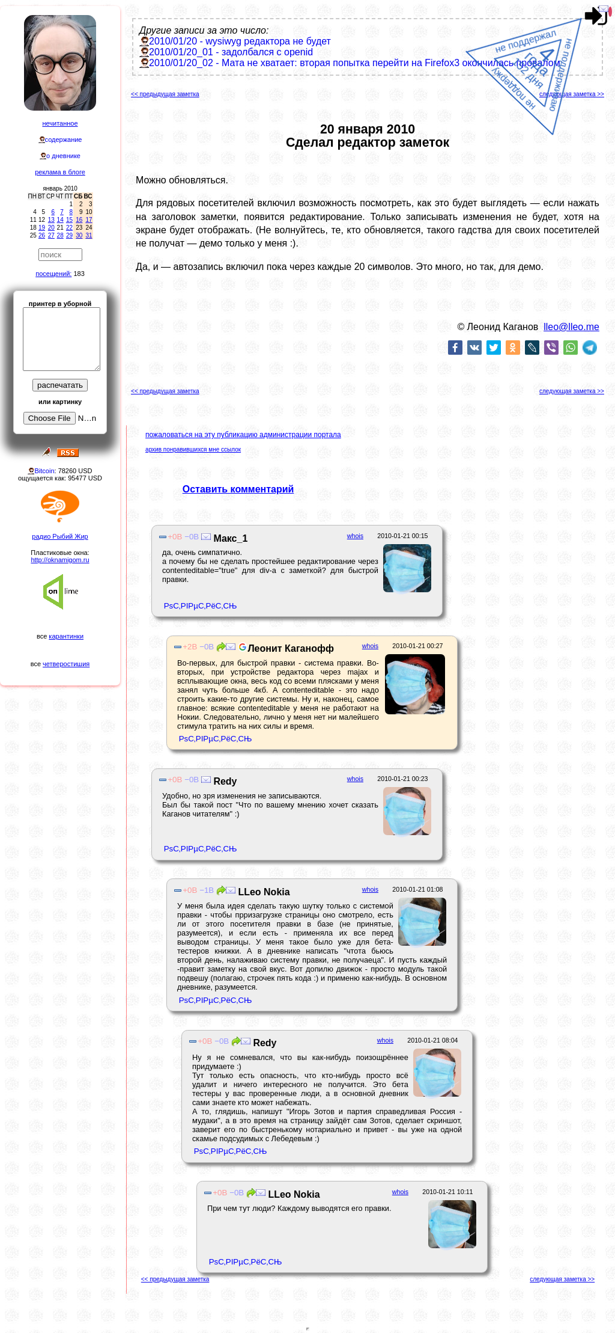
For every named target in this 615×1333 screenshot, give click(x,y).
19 (41, 227)
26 (41, 235)
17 (88, 219)
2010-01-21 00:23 (402, 778)
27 (51, 235)
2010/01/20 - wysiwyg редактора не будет (240, 41)
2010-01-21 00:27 (417, 645)
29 (69, 235)
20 (51, 227)
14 (60, 219)
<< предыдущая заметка (165, 94)
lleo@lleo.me (571, 327)
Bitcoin (44, 470)
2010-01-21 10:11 (447, 1191)
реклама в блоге (60, 172)
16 (79, 219)
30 (79, 235)
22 (69, 227)
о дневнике (63, 155)
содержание (63, 139)
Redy (224, 781)
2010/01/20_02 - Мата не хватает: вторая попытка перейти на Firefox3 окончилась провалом (354, 63)
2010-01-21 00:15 (402, 535)
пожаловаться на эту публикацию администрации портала (243, 435)
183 (78, 273)
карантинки (66, 636)
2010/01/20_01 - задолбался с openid (231, 52)
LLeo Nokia (262, 892)
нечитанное (59, 123)
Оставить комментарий (238, 489)
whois (355, 535)
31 (88, 235)
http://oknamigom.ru (60, 559)
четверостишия (66, 663)
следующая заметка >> (571, 94)
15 (69, 219)
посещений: (53, 273)
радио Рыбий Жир (60, 536)
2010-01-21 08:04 (432, 1040)
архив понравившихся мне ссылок (193, 449)
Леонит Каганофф (284, 648)
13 (51, 219)
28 (60, 235)
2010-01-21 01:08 (417, 889)
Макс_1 (229, 538)
